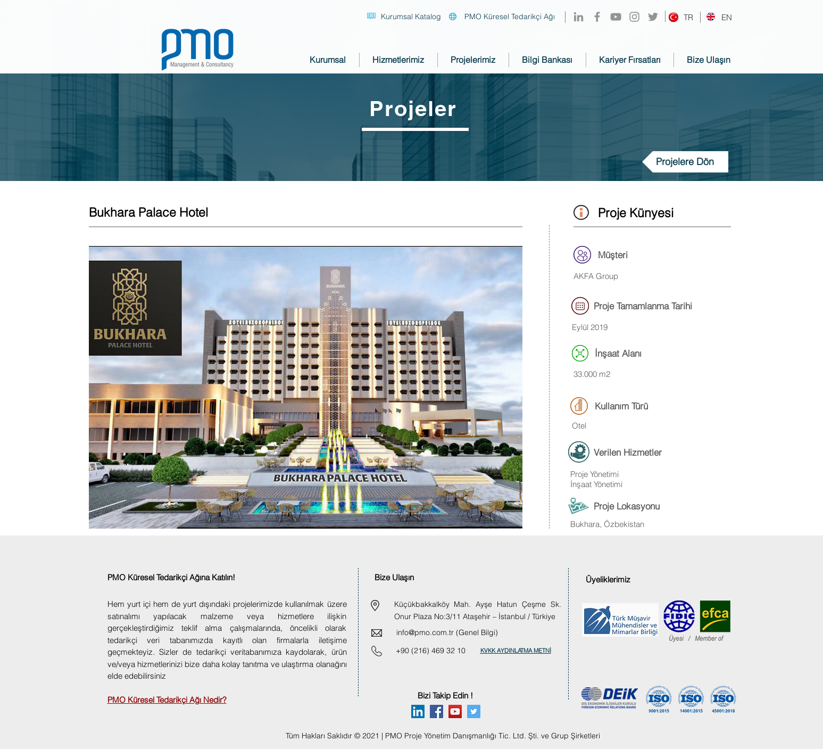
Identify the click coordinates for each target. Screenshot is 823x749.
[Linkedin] (418, 711)
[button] (305, 387)
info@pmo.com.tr (425, 632)
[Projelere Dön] (685, 161)
